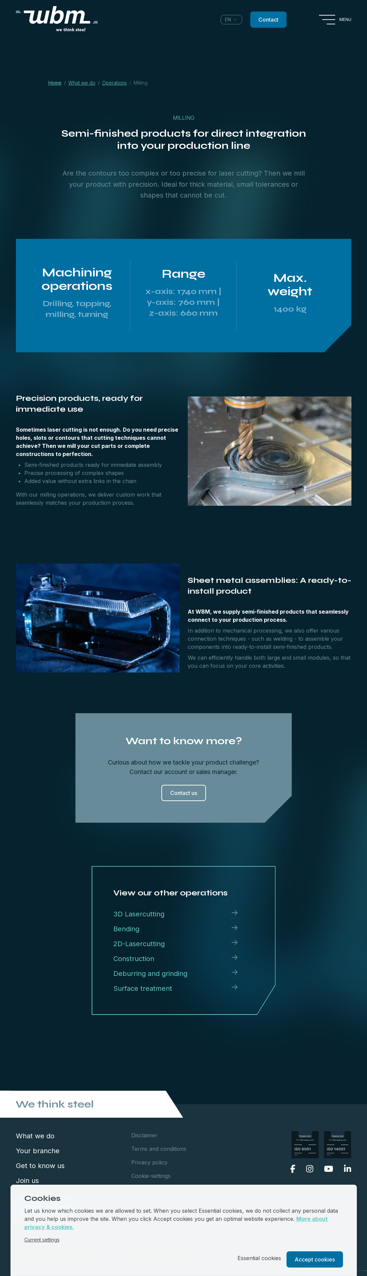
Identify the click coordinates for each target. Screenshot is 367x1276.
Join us (27, 1181)
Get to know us (40, 1166)
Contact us (183, 793)
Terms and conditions (158, 1148)
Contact (268, 19)
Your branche (38, 1151)
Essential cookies (259, 1258)
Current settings (42, 1240)
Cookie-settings (150, 1175)
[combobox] (231, 19)
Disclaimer (144, 1135)
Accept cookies (315, 1259)
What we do (35, 1136)
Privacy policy (149, 1162)
